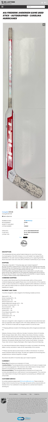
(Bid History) (29, 220)
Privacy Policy (24, 394)
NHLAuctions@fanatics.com (27, 381)
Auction (26, 234)
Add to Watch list (7, 216)
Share (20, 237)
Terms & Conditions (13, 394)
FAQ (30, 394)
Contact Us (36, 394)
